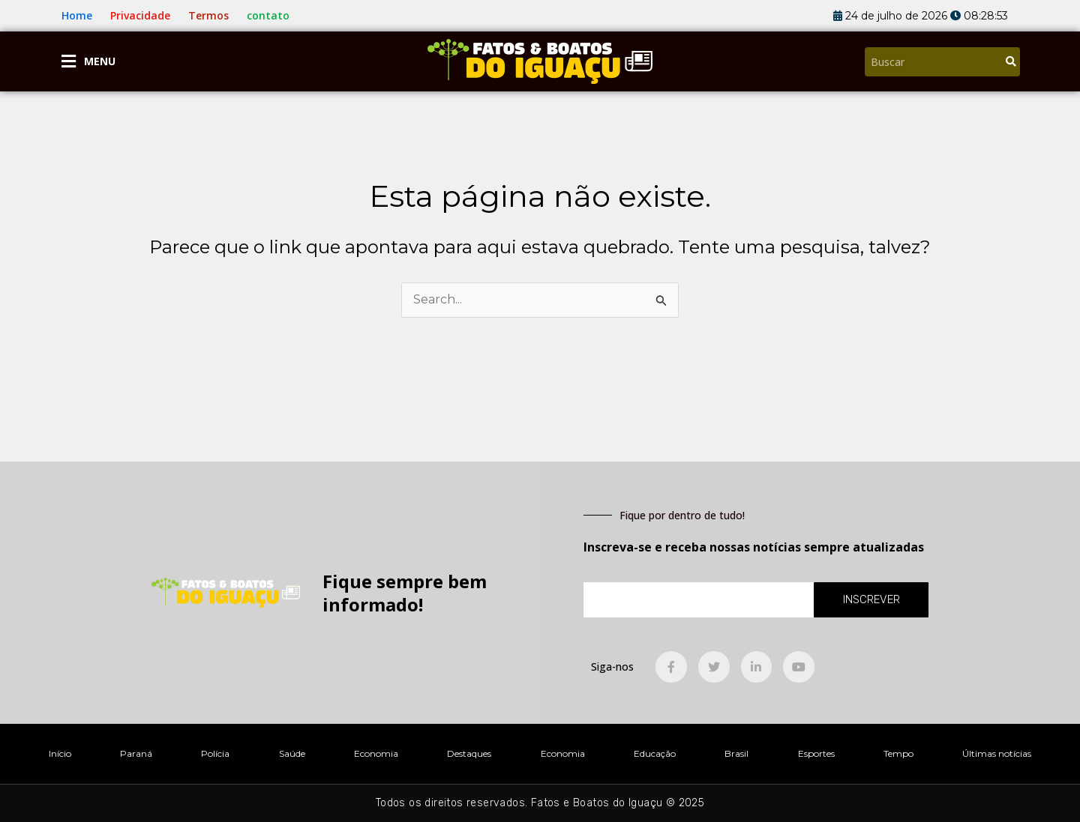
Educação (655, 753)
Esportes (816, 753)
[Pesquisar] (1011, 62)
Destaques (469, 753)
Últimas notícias (996, 753)
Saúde (292, 753)
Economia (376, 753)
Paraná (136, 753)
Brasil (736, 753)
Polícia (215, 753)
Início (60, 753)
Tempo (899, 753)
